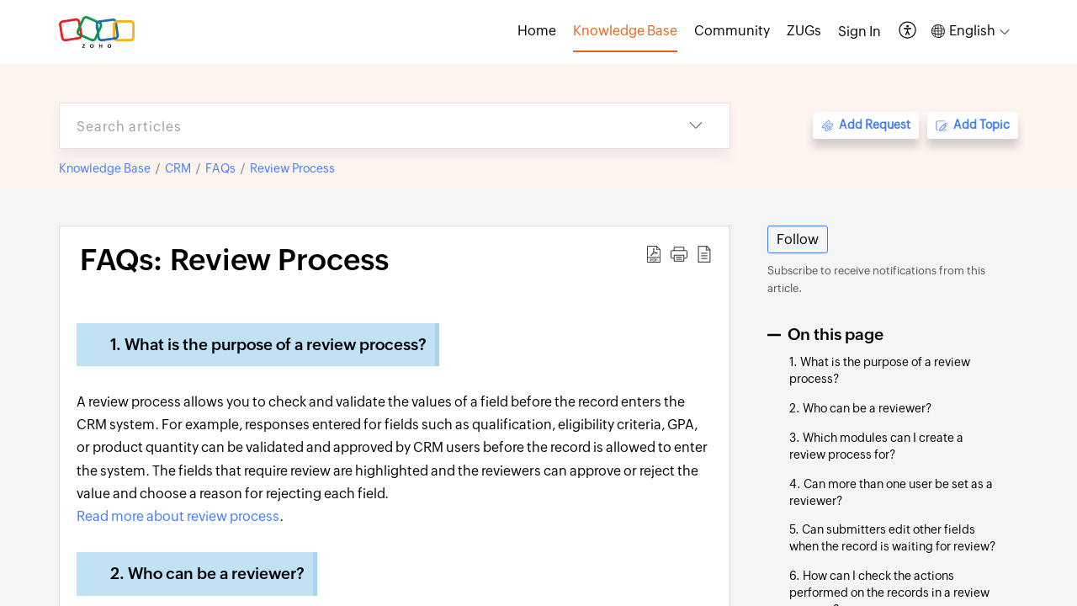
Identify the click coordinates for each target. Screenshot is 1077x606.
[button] (908, 32)
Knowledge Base (105, 168)
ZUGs (804, 31)
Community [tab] (732, 31)
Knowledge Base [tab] (625, 31)
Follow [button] (798, 239)
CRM (178, 168)
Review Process (292, 168)
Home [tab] (536, 31)
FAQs (220, 168)
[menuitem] (859, 32)
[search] (361, 126)
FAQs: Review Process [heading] (234, 260)
